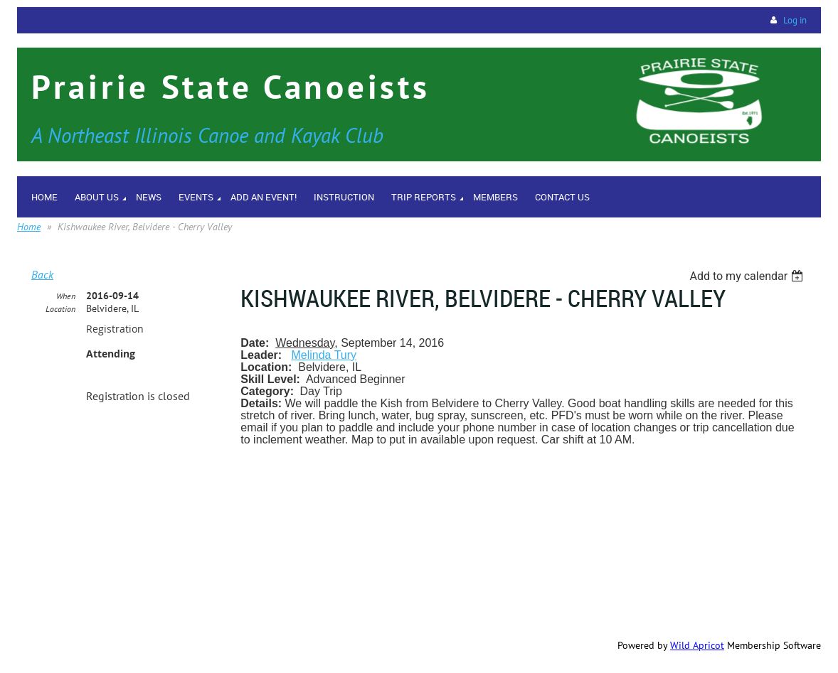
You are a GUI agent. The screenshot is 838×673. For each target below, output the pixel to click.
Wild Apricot (697, 645)
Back (42, 274)
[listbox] (748, 276)
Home (29, 226)
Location (60, 308)
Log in (795, 20)
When (65, 296)
